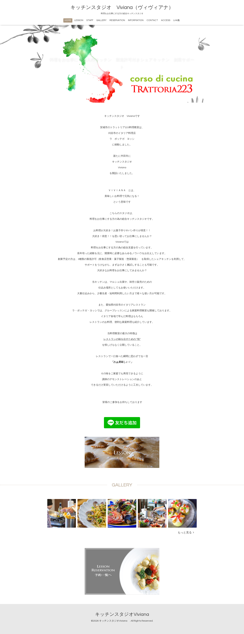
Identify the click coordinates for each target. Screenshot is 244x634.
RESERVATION (117, 20)
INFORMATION (135, 20)
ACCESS (165, 20)
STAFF (89, 20)
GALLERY (101, 20)
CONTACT (152, 20)
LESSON (78, 20)
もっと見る (186, 532)
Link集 (176, 20)
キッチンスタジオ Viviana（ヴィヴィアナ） (122, 7)
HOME (68, 20)
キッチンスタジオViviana (124, 614)
